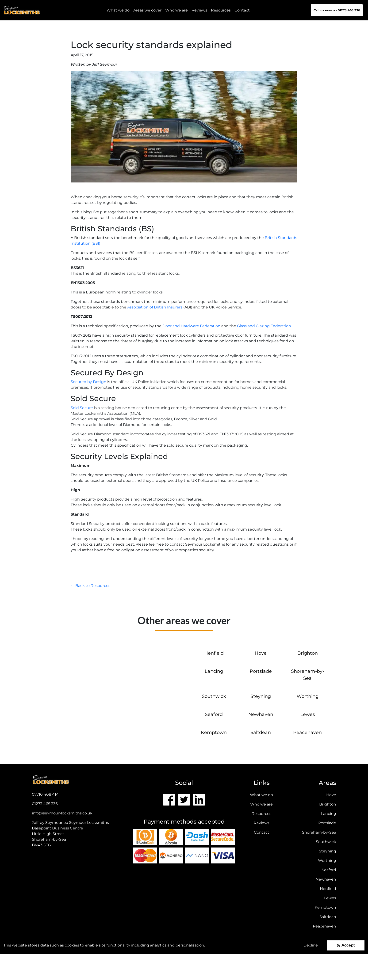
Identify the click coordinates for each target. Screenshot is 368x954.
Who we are (176, 10)
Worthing (307, 696)
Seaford (214, 714)
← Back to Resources (90, 585)
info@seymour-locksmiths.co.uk (62, 813)
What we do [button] (118, 10)
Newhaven (260, 714)
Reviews (199, 10)
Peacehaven (307, 732)
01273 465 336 (45, 804)
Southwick (214, 696)
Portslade (261, 671)
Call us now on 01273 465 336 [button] (337, 10)
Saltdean (260, 732)
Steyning (260, 696)
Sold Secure (82, 408)
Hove (261, 653)
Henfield (214, 653)
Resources (221, 10)
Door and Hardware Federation (191, 326)
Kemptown (214, 732)
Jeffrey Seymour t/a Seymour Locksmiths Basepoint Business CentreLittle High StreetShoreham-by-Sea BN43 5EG (70, 833)
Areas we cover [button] (147, 10)
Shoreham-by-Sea (319, 832)
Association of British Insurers (154, 307)
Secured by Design (88, 382)
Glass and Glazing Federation (264, 326)
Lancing (214, 671)
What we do (261, 795)
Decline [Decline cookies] (310, 945)
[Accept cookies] (345, 945)
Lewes (307, 714)
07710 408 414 (45, 794)
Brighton (307, 653)
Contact (242, 10)
